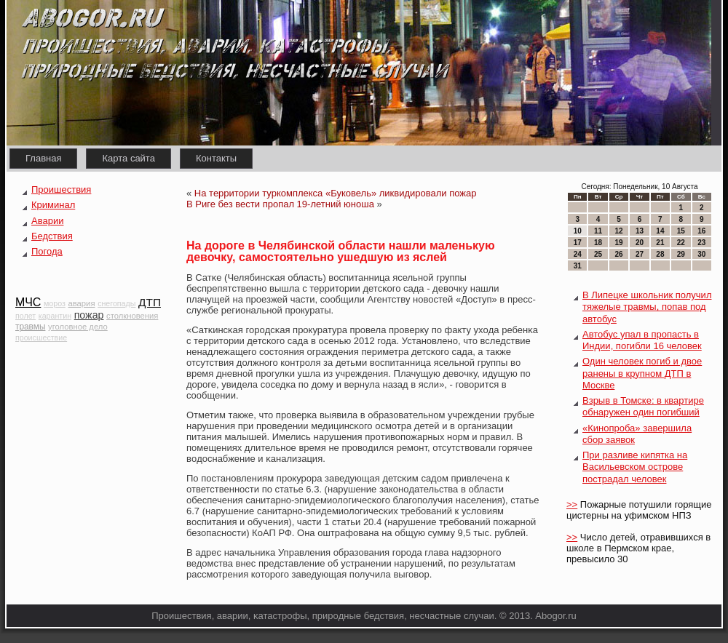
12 (618, 231)
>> (571, 504)
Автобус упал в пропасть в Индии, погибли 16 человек (642, 340)
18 (598, 243)
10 (578, 231)
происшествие (41, 337)
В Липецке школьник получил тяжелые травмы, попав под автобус (646, 306)
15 (681, 231)
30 (701, 254)
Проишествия (61, 189)
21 (660, 243)
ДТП (149, 302)
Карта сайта (128, 158)
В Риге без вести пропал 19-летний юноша (280, 204)
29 (681, 254)
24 (578, 254)
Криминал (53, 204)
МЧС (28, 302)
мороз (55, 303)
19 (618, 243)
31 (578, 266)
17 (578, 243)
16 (701, 231)
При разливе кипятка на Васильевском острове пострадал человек (634, 467)
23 (701, 243)
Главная (43, 158)
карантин (55, 315)
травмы (30, 327)
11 (598, 231)
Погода (47, 251)
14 (660, 231)
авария (81, 303)
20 (640, 243)
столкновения (132, 315)
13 (640, 231)
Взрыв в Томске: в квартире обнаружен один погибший (643, 406)
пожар (89, 315)
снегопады (116, 303)
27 (640, 254)
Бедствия (52, 236)
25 (598, 254)
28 (660, 254)
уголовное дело (78, 326)
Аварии (47, 220)
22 (681, 243)
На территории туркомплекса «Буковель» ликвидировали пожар (335, 193)
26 (618, 254)
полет (25, 315)
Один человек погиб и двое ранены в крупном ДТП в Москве (642, 373)
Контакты (216, 158)
